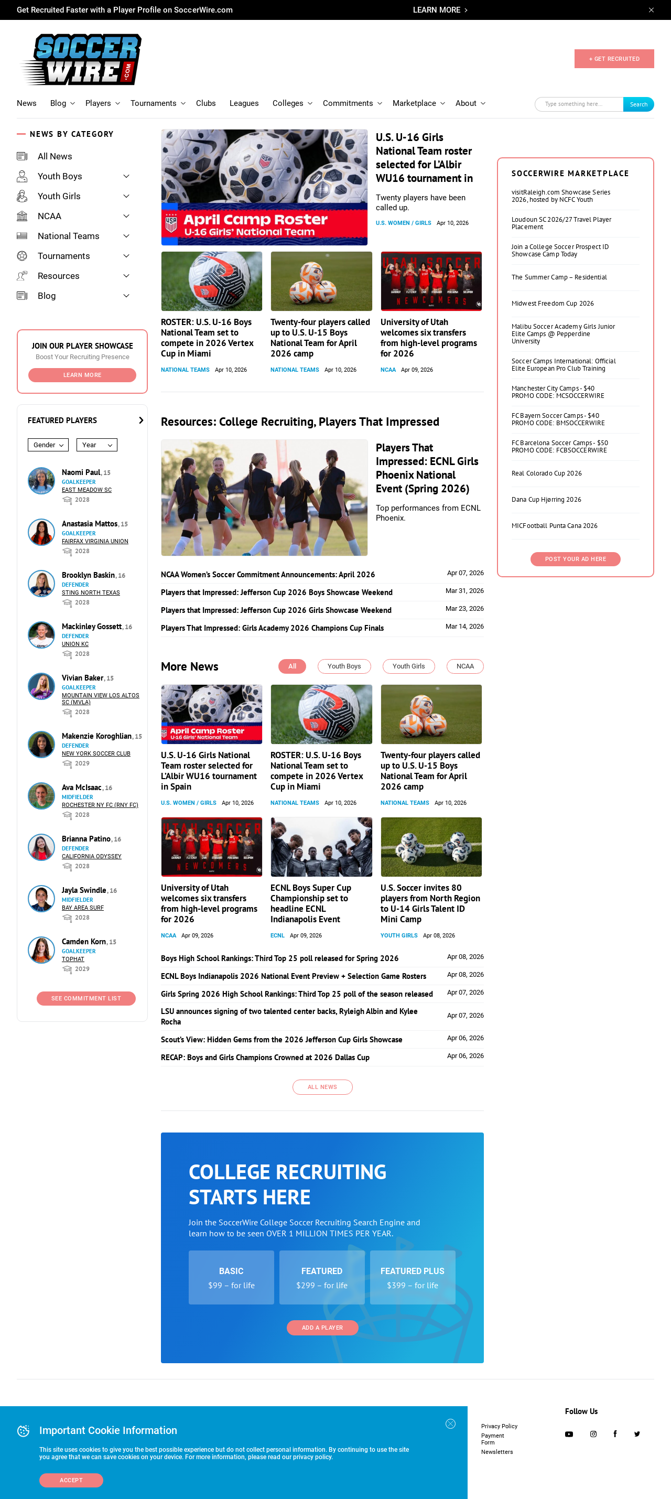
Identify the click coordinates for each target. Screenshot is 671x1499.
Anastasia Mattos (91, 524)
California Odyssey (92, 856)
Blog (58, 103)
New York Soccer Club (96, 753)
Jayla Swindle (85, 890)
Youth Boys (49, 176)
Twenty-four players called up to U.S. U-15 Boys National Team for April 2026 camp (320, 337)
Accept (71, 1480)
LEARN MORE (436, 10)
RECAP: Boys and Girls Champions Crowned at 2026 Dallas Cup (265, 1057)
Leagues (244, 103)
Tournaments (154, 103)
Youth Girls (49, 196)
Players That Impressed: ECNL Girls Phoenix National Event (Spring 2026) (427, 467)
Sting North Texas (91, 592)
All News (44, 156)
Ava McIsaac (83, 787)
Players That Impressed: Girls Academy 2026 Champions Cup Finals (272, 628)
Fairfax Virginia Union (95, 541)
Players (98, 103)
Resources (48, 276)
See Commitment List (86, 998)
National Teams (58, 236)
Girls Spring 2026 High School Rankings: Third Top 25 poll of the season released (297, 994)
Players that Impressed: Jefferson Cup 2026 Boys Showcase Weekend (277, 592)
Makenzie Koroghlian (98, 736)
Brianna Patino (87, 839)
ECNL (277, 935)
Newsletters (497, 1452)
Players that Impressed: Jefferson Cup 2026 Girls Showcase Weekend (276, 610)
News (27, 103)
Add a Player (322, 1327)
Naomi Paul (82, 472)
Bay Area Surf (83, 907)
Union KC (75, 644)
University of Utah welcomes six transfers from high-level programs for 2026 (429, 337)
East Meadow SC (87, 490)
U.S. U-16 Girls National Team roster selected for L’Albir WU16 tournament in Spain (424, 164)
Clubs (206, 103)
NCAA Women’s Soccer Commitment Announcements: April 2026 (268, 574)
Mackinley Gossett (93, 626)
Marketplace (414, 103)
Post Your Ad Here (576, 559)
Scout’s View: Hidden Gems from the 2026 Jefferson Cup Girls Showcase (282, 1039)
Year (89, 445)
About (466, 103)
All (292, 666)
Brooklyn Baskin (89, 575)
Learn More (82, 375)
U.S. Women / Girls (403, 223)
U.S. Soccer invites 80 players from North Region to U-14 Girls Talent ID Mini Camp (430, 903)
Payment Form (492, 1439)
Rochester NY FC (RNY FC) (100, 805)
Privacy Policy (499, 1426)
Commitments (348, 103)
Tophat (73, 959)
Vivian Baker (83, 678)
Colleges (288, 103)
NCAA (39, 216)
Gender (44, 445)
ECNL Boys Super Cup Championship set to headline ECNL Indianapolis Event (310, 903)
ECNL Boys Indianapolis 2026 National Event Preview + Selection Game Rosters (293, 976)
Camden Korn (85, 941)
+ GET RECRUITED (614, 59)
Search (639, 104)
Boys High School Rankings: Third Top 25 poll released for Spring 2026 (280, 958)
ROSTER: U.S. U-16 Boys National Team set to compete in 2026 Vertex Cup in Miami (207, 337)
